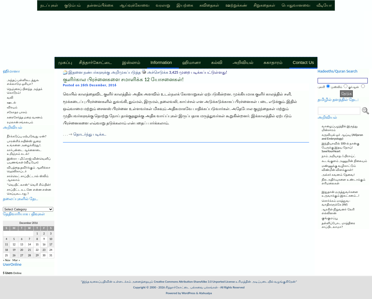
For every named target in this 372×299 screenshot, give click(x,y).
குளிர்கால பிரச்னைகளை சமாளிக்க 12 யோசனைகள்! (123, 79)
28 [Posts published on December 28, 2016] (29, 255)
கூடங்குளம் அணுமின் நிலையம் (344, 161)
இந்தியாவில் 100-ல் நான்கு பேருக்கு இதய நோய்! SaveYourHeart (340, 147)
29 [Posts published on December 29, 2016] (37, 255)
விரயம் (12, 107)
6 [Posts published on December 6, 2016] (21, 239)
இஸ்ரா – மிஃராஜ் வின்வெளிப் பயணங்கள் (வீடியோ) (29, 160)
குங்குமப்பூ (330, 218)
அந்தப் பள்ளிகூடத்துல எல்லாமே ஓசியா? (23, 82)
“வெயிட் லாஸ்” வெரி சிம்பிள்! (29, 185)
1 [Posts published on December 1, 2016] (37, 233)
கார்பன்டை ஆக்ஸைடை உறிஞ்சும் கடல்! (24, 152)
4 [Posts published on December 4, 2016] (6, 239)
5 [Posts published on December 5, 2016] (14, 239)
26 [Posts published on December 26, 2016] (14, 255)
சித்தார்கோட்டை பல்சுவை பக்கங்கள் (191, 287)
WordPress (188, 293)
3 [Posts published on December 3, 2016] (51, 233)
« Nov (6, 260)
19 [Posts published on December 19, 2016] (14, 250)
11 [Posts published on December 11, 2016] (6, 244)
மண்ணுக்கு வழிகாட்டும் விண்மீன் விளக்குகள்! (339, 167)
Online (12, 273)
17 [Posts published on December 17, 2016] (51, 244)
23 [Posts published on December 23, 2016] (44, 250)
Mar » (16, 260)
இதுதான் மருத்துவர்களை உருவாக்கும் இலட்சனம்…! (340, 194)
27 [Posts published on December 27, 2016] (21, 255)
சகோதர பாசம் (17, 112)
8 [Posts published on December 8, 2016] (37, 239)
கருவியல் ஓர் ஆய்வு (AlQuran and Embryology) (342, 136)
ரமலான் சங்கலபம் (20, 122)
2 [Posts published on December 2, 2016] (44, 233)
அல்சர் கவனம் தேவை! (338, 175)
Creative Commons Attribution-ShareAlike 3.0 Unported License (194, 282)
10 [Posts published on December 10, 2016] (51, 239)
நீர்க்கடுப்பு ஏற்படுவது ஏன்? (26, 136)
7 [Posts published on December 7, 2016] (29, 239)
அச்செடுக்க (157, 72)
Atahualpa (205, 293)
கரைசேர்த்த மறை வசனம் (25, 117)
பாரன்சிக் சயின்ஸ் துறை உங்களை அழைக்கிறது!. (24, 143)
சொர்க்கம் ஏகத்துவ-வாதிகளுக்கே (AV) (336, 202)
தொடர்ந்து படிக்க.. (89, 134)
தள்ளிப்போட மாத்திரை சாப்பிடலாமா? (338, 225)
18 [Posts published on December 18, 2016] (6, 250)
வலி (10, 97)
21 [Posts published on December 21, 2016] (29, 250)
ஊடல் (11, 102)
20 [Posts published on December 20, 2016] (21, 250)
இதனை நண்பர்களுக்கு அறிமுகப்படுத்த (104, 72)
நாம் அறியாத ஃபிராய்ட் (339, 156)
